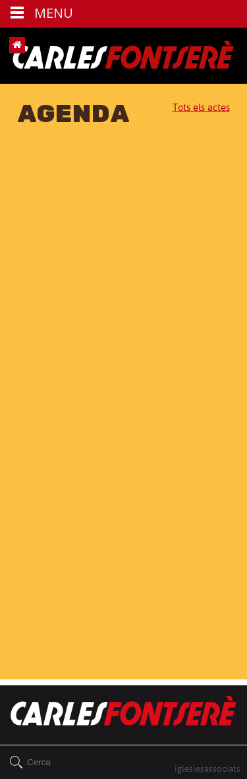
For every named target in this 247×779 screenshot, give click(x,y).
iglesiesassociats (207, 768)
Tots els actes (201, 107)
